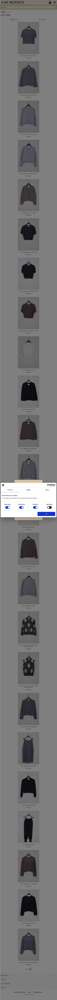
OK (46, 514)
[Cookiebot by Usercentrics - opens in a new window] (48, 485)
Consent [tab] (10, 490)
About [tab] (47, 490)
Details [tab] (29, 490)
